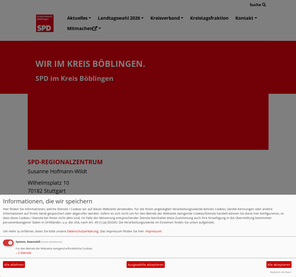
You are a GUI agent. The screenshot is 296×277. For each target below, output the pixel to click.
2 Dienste (23, 253)
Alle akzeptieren (278, 265)
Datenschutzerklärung (82, 231)
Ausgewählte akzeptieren (146, 265)
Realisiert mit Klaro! (280, 272)
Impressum (154, 231)
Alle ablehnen (14, 265)
